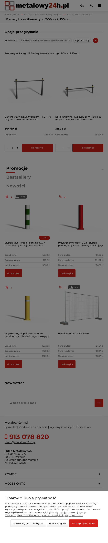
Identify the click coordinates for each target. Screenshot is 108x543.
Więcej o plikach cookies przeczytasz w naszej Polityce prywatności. (44, 515)
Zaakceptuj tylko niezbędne (28, 523)
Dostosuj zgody (57, 523)
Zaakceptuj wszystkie (83, 523)
